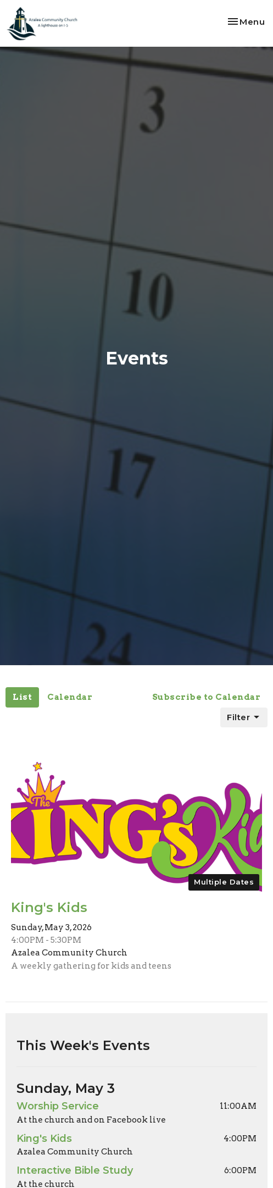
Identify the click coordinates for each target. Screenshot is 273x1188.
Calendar (69, 697)
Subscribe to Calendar (206, 697)
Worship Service (57, 1106)
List (22, 697)
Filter (244, 717)
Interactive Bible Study (74, 1170)
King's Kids (44, 1138)
